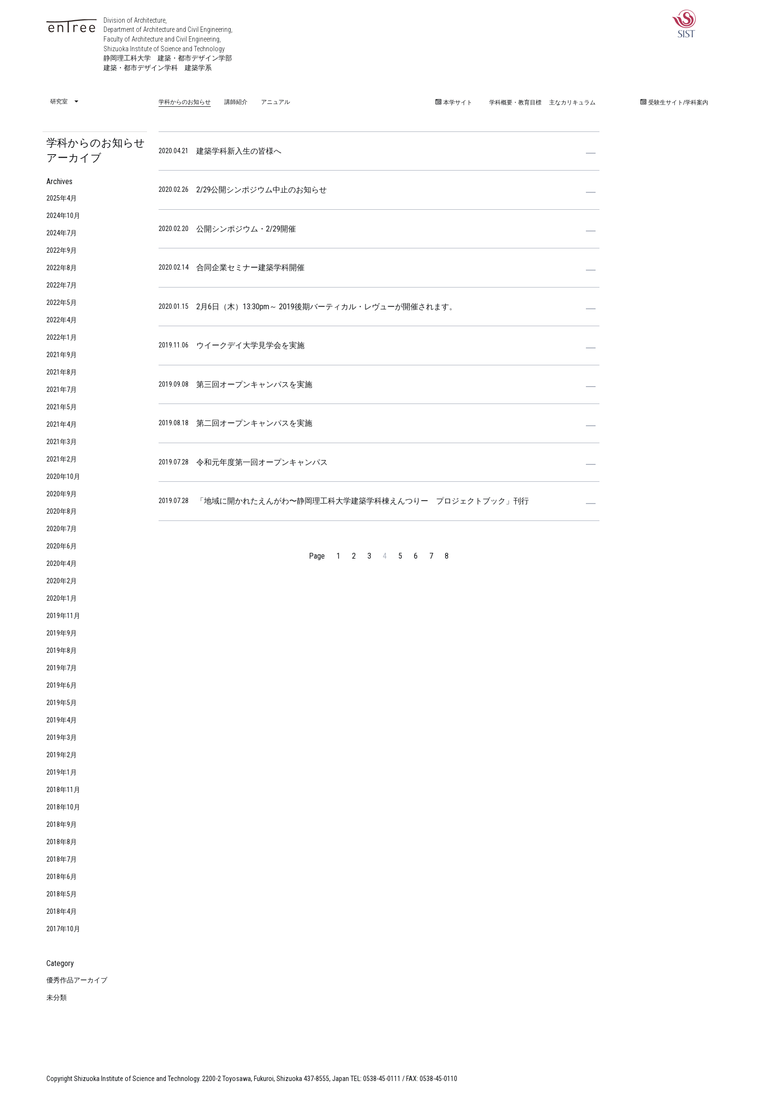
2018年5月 (61, 894)
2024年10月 (63, 215)
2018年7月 (61, 859)
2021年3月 (61, 442)
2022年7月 (61, 285)
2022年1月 (61, 337)
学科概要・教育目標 (515, 102)
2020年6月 (61, 546)
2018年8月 (61, 842)
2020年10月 (63, 476)
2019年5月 (61, 703)
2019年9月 (61, 633)
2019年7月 (61, 668)
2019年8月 (61, 650)
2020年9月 (61, 494)
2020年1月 (61, 598)
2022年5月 (61, 302)
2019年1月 (61, 772)
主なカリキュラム (572, 102)
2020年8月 (61, 511)
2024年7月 (61, 233)
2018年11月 (63, 789)
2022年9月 (61, 250)
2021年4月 (61, 424)
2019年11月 (63, 616)
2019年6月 (61, 685)
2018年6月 (61, 876)
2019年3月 (61, 737)
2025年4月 (61, 198)
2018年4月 (61, 911)
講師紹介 (236, 102)
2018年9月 (61, 824)
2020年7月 (61, 529)
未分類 (56, 997)
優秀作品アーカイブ (76, 980)
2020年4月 (61, 563)
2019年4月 (61, 720)
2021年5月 (61, 407)
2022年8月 (61, 268)
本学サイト (454, 102)
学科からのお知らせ (185, 102)
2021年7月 (61, 389)
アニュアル (275, 102)
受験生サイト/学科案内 (674, 102)
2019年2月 (61, 755)
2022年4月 (61, 320)
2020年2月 (61, 581)
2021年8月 (61, 372)
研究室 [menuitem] (59, 102)
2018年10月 (63, 807)
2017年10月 (63, 929)
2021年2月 (61, 459)
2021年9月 (61, 355)
